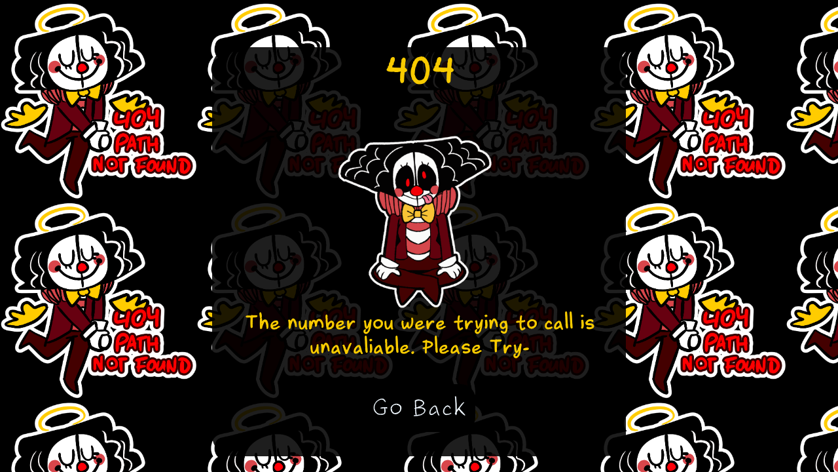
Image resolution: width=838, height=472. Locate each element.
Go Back (419, 408)
